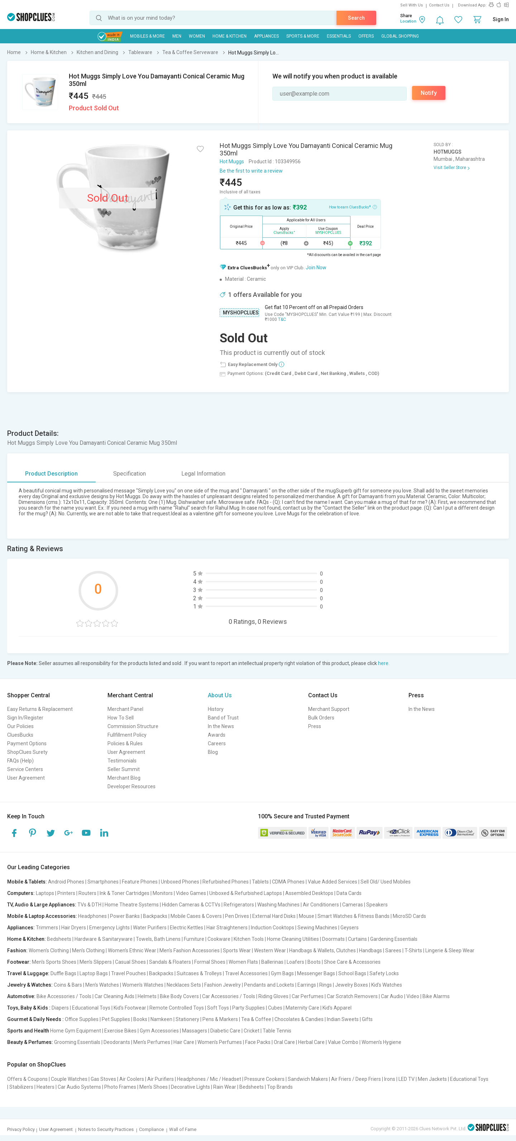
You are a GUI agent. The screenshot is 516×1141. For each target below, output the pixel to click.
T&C (282, 319)
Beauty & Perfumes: (30, 1042)
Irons (389, 1079)
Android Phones (66, 882)
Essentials (339, 36)
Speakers (377, 904)
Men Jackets (432, 1079)
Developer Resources (132, 786)
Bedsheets (59, 939)
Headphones (92, 916)
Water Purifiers (150, 927)
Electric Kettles (186, 927)
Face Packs (258, 1042)
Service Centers (25, 769)
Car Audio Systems (79, 1087)
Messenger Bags (316, 973)
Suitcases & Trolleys (199, 973)
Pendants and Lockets (269, 985)
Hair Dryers (73, 927)
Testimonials (122, 761)
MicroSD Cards (409, 916)
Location (408, 21)
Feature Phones (140, 882)
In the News (221, 726)
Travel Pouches (128, 973)
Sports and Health (28, 1031)
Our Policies (20, 726)
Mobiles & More (147, 36)
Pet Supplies (116, 1019)
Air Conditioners (321, 904)
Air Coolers (131, 1079)
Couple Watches (69, 1079)
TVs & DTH (89, 904)
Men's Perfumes (151, 1042)
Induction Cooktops (272, 927)
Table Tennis (277, 1031)
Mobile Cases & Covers (196, 916)
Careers (217, 743)
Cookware (218, 939)
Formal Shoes (209, 962)
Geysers (349, 927)
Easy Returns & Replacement (40, 709)
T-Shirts (413, 950)
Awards (216, 735)
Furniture (194, 939)
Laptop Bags (94, 973)
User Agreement (26, 778)
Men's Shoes (153, 1087)
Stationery (187, 1019)
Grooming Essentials (77, 1042)
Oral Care (284, 1042)
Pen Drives (237, 916)
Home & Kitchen (229, 36)
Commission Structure (133, 726)
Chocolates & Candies (299, 1019)
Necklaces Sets (184, 985)
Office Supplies (82, 1019)
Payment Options (27, 743)
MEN (176, 36)
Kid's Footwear (130, 1008)
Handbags (370, 950)
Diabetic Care (225, 1031)
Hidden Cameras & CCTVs (191, 904)
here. (384, 663)
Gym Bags (282, 973)
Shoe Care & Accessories (352, 962)
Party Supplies (248, 1008)
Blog (213, 752)
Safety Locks (384, 973)
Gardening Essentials (393, 939)
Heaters (45, 1087)
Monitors (163, 893)
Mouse (306, 916)
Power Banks (125, 916)
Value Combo (343, 1042)
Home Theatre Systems (132, 904)
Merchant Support (328, 709)
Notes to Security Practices (106, 1129)
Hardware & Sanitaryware (104, 939)
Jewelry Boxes (351, 985)
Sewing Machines (317, 927)
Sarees (393, 950)
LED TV (406, 1079)
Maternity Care (302, 1008)
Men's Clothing (88, 950)
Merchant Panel (125, 709)
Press (314, 726)
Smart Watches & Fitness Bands (353, 916)
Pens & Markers (220, 1019)
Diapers (60, 1008)
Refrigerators (239, 904)
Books (140, 1019)
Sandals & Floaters (170, 962)
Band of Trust (223, 718)
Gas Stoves (103, 1079)
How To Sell (121, 718)
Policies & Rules (125, 743)
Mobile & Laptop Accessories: (42, 916)
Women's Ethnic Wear (132, 950)
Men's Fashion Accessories (189, 950)
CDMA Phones (288, 882)
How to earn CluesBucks (353, 206)
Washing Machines (278, 904)
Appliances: (21, 927)
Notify (429, 93)
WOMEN (197, 36)
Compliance (151, 1129)
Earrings (306, 985)
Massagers (194, 1031)
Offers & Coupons (27, 1079)
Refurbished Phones (225, 882)
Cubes (275, 1008)
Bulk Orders (321, 718)
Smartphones (103, 882)
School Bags (352, 973)
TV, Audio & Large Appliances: (41, 904)
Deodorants (117, 1042)
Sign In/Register (25, 718)
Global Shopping (400, 36)
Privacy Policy (21, 1129)
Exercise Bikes (120, 1031)
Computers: (21, 893)
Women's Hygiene (381, 1042)
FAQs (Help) (20, 761)
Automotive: (21, 996)
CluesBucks (20, 735)
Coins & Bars (68, 985)
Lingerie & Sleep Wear (449, 950)
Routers (87, 893)
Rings (325, 985)
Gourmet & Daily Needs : (35, 1019)
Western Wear (270, 950)
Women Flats (243, 962)
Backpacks (155, 916)
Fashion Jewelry (222, 985)
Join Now (316, 267)
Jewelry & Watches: (30, 985)
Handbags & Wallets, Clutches (322, 950)
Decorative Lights (190, 1087)
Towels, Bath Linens (158, 939)
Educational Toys (91, 1008)
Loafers (295, 962)
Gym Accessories (159, 1031)
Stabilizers (21, 1087)
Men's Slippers (96, 962)
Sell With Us (411, 5)
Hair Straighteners (227, 927)
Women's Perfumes (219, 1042)
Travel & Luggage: (28, 973)
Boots (314, 962)
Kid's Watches (386, 985)
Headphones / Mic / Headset (209, 1079)
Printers (66, 893)
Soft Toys (218, 1008)
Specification (129, 473)
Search (356, 18)
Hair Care (183, 1042)
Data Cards (349, 893)
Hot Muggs (232, 161)
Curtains (357, 939)
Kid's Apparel (337, 1008)
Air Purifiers (160, 1079)
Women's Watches (142, 985)
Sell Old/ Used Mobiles (385, 882)
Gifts (367, 1019)
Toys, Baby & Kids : (29, 1008)
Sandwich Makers (308, 1079)
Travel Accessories (246, 973)
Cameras (352, 904)
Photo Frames (120, 1087)
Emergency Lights (109, 927)
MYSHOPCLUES (241, 313)
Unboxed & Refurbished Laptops (245, 893)
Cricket (251, 1031)
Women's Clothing (49, 950)
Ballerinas (272, 962)
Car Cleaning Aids (114, 996)
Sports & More (302, 36)
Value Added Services (332, 882)
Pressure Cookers (264, 1079)
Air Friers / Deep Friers (356, 1079)
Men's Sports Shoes (54, 962)
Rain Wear (224, 1087)
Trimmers (47, 927)
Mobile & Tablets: (27, 882)
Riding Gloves (273, 996)
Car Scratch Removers (352, 996)
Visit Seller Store (450, 167)
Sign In (501, 19)
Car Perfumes (308, 996)
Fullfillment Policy (127, 735)
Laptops (45, 893)
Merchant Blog (124, 778)
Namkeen (161, 1019)
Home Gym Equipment (75, 1031)
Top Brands (280, 1087)
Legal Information (203, 473)
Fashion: (17, 950)
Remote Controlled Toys (176, 1008)
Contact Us (439, 5)
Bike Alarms (436, 996)
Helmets (147, 996)
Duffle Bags (63, 973)
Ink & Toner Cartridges (124, 893)
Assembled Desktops (309, 893)
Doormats (333, 939)
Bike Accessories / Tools (64, 996)
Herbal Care (311, 1042)
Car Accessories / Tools (228, 996)
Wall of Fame (182, 1129)
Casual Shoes (130, 962)
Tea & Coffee (256, 1019)
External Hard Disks (274, 916)
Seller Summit (124, 769)
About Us (220, 695)
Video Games (191, 893)
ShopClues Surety (27, 752)
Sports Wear (237, 950)
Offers (366, 36)
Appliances (266, 36)
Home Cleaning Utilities (293, 939)
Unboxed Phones (180, 882)
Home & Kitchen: (26, 939)
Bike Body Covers (179, 996)
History (216, 709)
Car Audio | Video (400, 996)
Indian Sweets (343, 1019)
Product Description (51, 473)
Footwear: (19, 962)
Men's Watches (102, 985)
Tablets (260, 882)
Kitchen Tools (249, 939)
